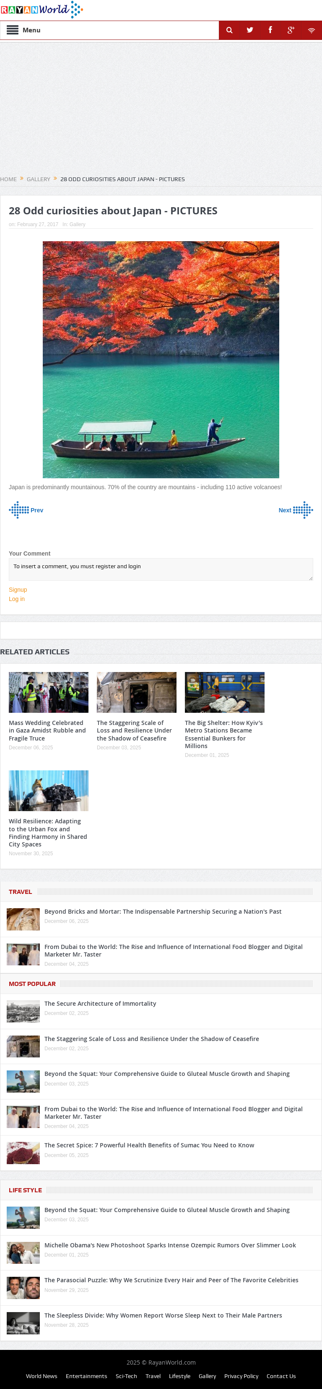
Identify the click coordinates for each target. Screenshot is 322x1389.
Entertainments (86, 1376)
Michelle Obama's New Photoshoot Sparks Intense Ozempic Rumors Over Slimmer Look (170, 1245)
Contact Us (281, 1376)
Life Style (25, 1190)
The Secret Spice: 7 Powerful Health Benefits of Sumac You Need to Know (149, 1145)
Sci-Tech (126, 1376)
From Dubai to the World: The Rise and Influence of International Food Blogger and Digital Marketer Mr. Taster (173, 950)
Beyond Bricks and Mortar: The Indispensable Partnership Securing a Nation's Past (163, 911)
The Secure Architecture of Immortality (100, 1003)
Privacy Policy (241, 1376)
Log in (17, 599)
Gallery (78, 224)
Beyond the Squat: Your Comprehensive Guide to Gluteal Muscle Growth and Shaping (167, 1074)
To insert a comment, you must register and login (161, 569)
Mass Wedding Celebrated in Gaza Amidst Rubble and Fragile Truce (47, 730)
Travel (20, 892)
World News (41, 1376)
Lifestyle (179, 1376)
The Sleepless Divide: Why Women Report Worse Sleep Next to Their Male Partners (163, 1315)
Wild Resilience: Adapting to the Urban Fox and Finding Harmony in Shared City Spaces (48, 832)
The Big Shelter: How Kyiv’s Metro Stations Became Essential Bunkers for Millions (224, 734)
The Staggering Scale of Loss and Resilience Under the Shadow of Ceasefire (134, 730)
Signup (18, 589)
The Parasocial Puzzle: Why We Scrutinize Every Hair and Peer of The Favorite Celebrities (171, 1280)
